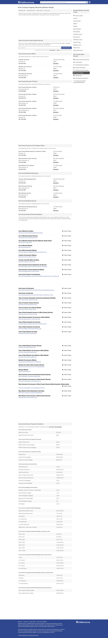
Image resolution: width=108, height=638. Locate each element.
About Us (20, 621)
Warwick (75, 23)
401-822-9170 (22, 98)
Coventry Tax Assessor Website (28, 255)
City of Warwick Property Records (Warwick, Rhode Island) (35, 240)
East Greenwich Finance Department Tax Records (33, 264)
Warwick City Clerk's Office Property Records (31, 365)
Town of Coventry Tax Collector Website (30, 307)
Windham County (77, 45)
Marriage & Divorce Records (80, 70)
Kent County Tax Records (26, 293)
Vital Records (77, 75)
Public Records (22, 10)
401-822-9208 (22, 77)
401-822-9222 (22, 197)
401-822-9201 (22, 105)
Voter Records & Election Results (81, 78)
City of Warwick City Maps (26, 231)
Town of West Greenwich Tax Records (29, 326)
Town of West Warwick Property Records (30, 345)
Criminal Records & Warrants (81, 64)
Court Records (77, 62)
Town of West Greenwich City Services (29, 322)
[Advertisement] (45, 27)
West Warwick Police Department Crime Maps (31, 391)
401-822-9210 (22, 169)
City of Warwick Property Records (28, 235)
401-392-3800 (22, 112)
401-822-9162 (22, 63)
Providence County (77, 34)
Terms (58, 50)
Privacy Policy (52, 50)
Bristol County (76, 36)
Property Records (78, 72)
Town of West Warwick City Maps (28, 331)
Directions (55, 63)
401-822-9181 (22, 183)
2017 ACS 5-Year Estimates (55, 426)
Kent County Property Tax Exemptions (29, 274)
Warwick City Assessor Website (27, 360)
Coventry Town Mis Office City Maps (29, 260)
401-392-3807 (22, 190)
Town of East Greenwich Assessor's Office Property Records (36, 312)
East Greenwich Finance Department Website (31, 269)
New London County (78, 50)
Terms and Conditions (42, 621)
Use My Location (78, 15)
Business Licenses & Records (81, 59)
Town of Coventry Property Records (29, 302)
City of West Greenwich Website (28, 250)
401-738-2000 (22, 70)
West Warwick (76, 31)
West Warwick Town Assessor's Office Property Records (34, 395)
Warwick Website (23, 369)
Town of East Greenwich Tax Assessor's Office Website (34, 317)
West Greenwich (77, 28)
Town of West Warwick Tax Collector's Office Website (34, 355)
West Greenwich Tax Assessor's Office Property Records (35, 379)
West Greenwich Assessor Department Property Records (35, 374)
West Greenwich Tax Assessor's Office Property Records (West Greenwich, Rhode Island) (44, 384)
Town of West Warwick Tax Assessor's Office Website (34, 350)
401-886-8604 (22, 91)
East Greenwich (77, 20)
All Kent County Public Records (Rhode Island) (79, 81)
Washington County (77, 39)
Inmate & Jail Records (79, 67)
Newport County (77, 42)
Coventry (75, 18)
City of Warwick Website (25, 245)
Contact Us (25, 621)
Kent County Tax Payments (26, 288)
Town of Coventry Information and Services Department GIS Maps (37, 298)
